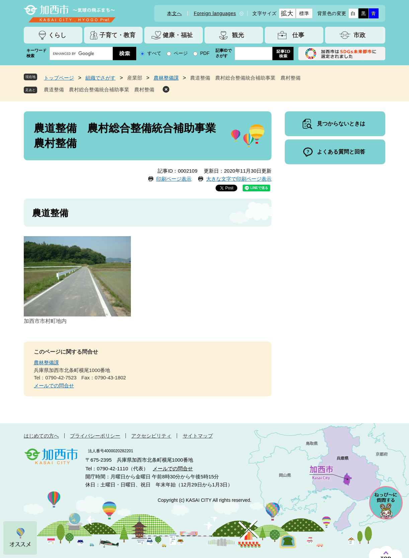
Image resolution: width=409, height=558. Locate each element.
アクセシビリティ (151, 436)
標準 (304, 13)
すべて (154, 53)
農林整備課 (166, 78)
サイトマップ (198, 436)
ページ (181, 53)
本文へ (174, 13)
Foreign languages (215, 13)
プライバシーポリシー (95, 436)
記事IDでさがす (224, 53)
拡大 (287, 13)
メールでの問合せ (54, 385)
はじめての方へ (41, 436)
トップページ (59, 78)
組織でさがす (100, 78)
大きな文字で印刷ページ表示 (238, 179)
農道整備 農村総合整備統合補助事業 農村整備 (101, 89)
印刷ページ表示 (173, 179)
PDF (205, 53)
